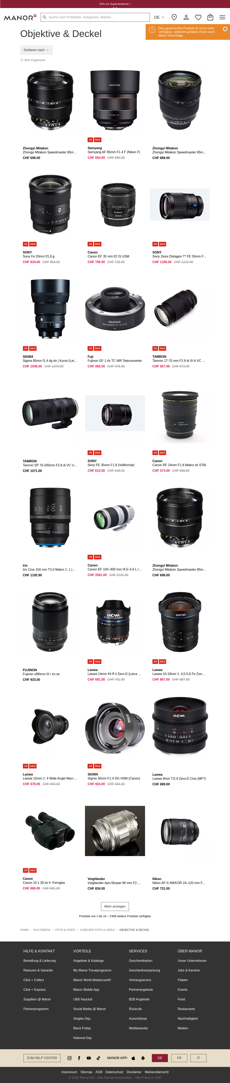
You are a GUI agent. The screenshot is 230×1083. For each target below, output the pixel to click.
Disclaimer (134, 1072)
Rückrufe (135, 1009)
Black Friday (82, 1028)
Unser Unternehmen (192, 960)
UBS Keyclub (82, 999)
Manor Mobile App (86, 989)
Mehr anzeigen (115, 906)
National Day (82, 1038)
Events (182, 989)
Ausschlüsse (138, 1018)
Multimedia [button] (42, 929)
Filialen (183, 980)
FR (179, 1058)
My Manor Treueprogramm (92, 970)
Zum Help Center (42, 1058)
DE (160, 17)
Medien (183, 1028)
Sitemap (86, 1072)
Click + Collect (34, 980)
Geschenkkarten (140, 960)
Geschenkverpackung (144, 970)
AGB (99, 1072)
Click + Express (35, 989)
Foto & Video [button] (65, 929)
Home (24, 929)
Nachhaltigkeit (188, 1018)
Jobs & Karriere (189, 970)
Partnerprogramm (36, 1009)
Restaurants (186, 1009)
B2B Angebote (139, 999)
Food (181, 999)
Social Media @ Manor (89, 1009)
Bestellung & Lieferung (40, 960)
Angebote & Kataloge (88, 960)
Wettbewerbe (138, 1028)
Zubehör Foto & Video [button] (97, 929)
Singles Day (81, 1018)
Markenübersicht (157, 1072)
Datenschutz (114, 1072)
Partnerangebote (141, 989)
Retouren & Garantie (38, 970)
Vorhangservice (140, 980)
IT (198, 1058)
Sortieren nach (36, 50)
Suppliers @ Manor (37, 999)
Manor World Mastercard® (92, 980)
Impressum (69, 1072)
